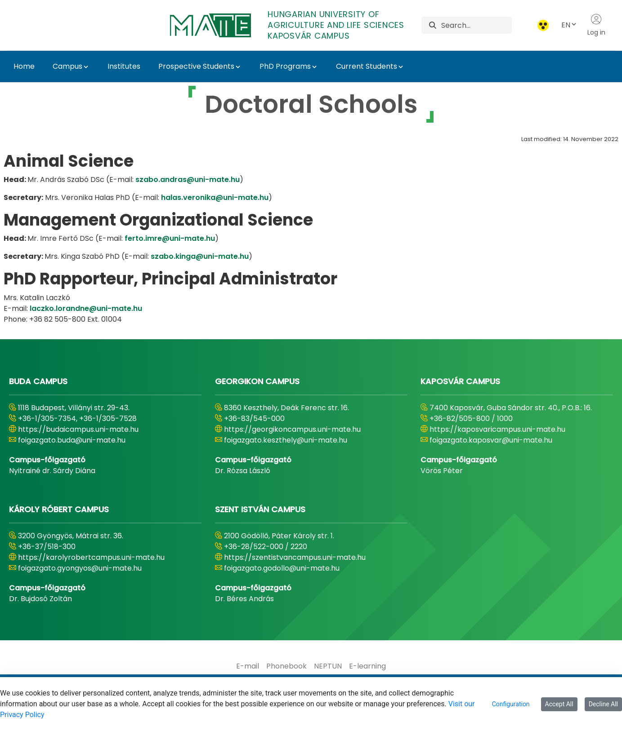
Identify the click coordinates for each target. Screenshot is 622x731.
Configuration (511, 704)
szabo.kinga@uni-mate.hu (200, 256)
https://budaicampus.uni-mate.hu (78, 429)
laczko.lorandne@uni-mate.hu (86, 308)
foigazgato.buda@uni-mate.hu (71, 440)
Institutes (123, 66)
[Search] (476, 25)
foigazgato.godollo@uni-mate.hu (282, 568)
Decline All (603, 704)
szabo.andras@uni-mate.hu (187, 179)
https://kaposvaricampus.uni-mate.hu (497, 429)
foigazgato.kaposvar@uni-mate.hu (491, 440)
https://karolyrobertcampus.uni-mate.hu (91, 557)
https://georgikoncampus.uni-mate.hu (292, 429)
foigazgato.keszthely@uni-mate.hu (285, 440)
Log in (596, 25)
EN (569, 25)
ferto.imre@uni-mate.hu (170, 238)
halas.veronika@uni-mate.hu (214, 197)
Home (24, 66)
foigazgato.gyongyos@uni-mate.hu (80, 568)
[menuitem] (248, 666)
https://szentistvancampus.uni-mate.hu (295, 557)
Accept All (559, 704)
